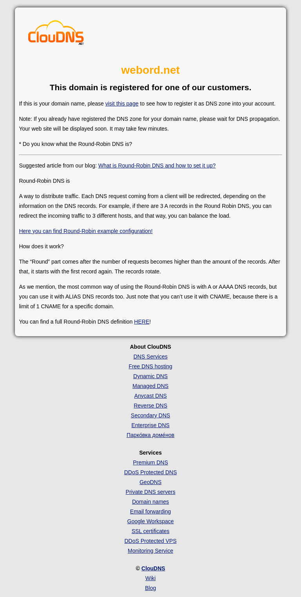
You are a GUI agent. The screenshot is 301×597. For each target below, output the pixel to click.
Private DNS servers (151, 492)
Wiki (150, 578)
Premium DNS (150, 462)
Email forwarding (150, 511)
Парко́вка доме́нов (150, 435)
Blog (150, 588)
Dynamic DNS (150, 376)
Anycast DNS (150, 396)
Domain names (150, 502)
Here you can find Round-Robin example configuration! (85, 231)
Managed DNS (150, 386)
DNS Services (150, 356)
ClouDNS (153, 568)
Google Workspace (150, 521)
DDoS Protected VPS (150, 541)
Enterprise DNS (150, 425)
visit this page (122, 103)
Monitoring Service (150, 551)
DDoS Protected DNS (150, 472)
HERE (141, 322)
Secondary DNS (150, 415)
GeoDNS (150, 482)
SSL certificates (151, 531)
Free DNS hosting (150, 366)
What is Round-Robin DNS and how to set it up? (157, 165)
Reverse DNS (150, 405)
